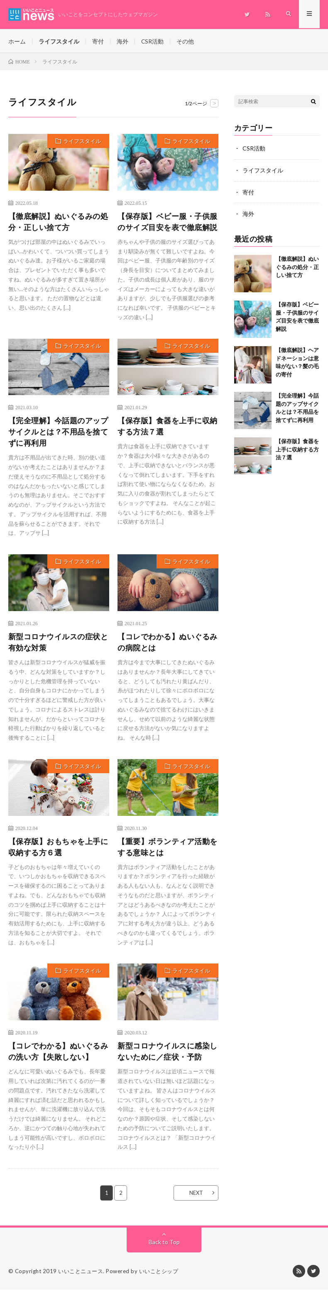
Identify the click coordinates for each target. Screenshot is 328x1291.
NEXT (194, 1194)
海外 (122, 41)
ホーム (17, 41)
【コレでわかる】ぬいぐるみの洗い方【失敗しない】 (58, 1052)
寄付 (98, 41)
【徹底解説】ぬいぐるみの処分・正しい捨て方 (58, 223)
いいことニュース (80, 1272)
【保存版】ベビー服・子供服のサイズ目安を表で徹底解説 (167, 223)
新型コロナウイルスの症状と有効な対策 (58, 643)
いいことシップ (159, 1272)
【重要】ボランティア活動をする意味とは (167, 848)
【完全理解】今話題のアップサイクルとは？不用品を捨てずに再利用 (58, 433)
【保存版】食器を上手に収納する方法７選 (167, 427)
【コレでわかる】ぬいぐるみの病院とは (167, 643)
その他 (185, 41)
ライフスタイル (59, 41)
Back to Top (164, 1243)
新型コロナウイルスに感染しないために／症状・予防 (167, 1052)
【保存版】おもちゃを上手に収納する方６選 (58, 848)
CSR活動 (152, 41)
